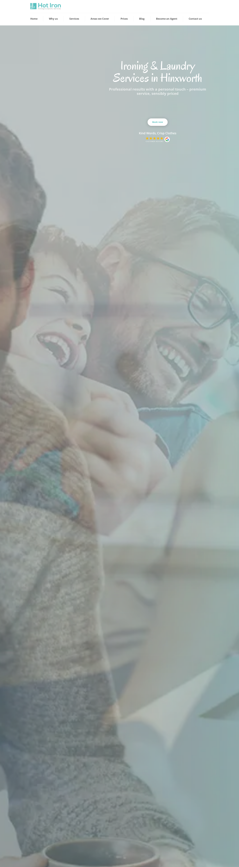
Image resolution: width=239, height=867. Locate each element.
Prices (124, 18)
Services (74, 18)
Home (33, 18)
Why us (53, 18)
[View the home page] (45, 6)
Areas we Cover (100, 18)
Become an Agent (166, 18)
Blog (141, 18)
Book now (157, 122)
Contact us (195, 18)
